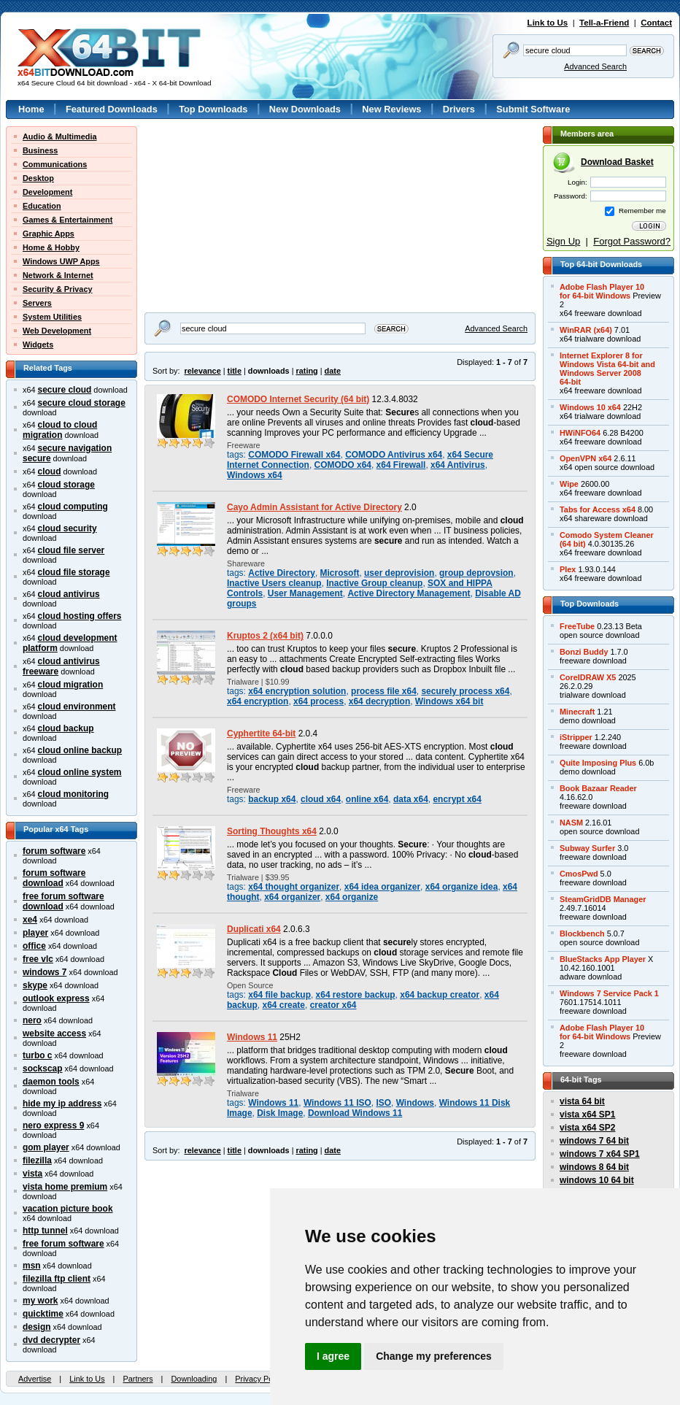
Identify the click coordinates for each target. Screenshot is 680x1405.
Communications (55, 164)
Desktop (38, 178)
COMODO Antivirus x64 (393, 455)
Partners (137, 1378)
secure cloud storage (81, 403)
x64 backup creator (439, 995)
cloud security (67, 528)
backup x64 (271, 799)
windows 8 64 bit (594, 1167)
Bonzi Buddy (584, 651)
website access (54, 1033)
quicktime (43, 1314)
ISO (383, 1103)
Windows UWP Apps (61, 261)
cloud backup (66, 728)
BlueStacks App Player (603, 959)
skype (35, 985)
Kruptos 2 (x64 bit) (265, 636)
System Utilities (52, 316)
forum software (54, 851)
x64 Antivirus (457, 465)
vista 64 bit (582, 1101)
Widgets (38, 344)
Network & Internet (58, 275)
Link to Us (548, 22)
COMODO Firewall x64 (294, 455)
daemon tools (51, 1082)
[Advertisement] (209, 172)
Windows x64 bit (449, 701)
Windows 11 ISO (337, 1103)
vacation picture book (68, 1209)
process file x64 (384, 691)
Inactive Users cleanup (274, 583)
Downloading (194, 1378)
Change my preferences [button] (434, 1356)
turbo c (38, 1055)
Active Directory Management (408, 593)
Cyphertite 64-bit (261, 733)
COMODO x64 (342, 465)
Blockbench (582, 933)
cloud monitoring (73, 794)
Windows (415, 1103)
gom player (46, 1147)
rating (306, 370)
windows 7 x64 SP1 (600, 1154)
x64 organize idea (461, 887)
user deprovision (399, 573)
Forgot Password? (632, 241)
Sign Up (563, 241)
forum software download (54, 878)
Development (47, 192)
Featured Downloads (112, 109)
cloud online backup (80, 750)
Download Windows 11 (355, 1113)
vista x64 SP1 (587, 1114)
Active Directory (281, 573)
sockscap (43, 1068)
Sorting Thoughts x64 (272, 831)
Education (42, 205)
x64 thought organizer (293, 887)
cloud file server (71, 550)
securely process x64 (465, 691)
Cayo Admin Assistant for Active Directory (314, 507)
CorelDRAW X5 (588, 677)
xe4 (30, 920)
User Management (305, 593)
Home (31, 109)
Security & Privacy (58, 289)
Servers (37, 303)
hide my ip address (62, 1103)
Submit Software (533, 109)
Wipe (569, 484)
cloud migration (71, 685)
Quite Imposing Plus (598, 762)
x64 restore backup (355, 995)
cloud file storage (74, 572)
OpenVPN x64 (585, 458)
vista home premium (65, 1187)
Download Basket (617, 162)
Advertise (34, 1378)
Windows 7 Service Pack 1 (609, 993)
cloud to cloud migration (60, 430)
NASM (571, 822)
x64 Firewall (401, 465)
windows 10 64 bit (597, 1180)
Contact (656, 22)
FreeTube (577, 626)
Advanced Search (595, 66)
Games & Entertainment (67, 219)
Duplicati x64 (254, 929)
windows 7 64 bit (594, 1141)
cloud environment (77, 706)
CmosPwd (579, 873)
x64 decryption (379, 701)
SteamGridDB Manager (603, 899)
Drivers (459, 109)
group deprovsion (476, 573)
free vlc (38, 959)
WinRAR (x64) (586, 330)
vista (32, 1174)
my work (40, 1301)
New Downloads (305, 109)
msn (32, 1265)
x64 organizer (292, 897)
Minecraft (577, 711)
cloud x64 (321, 799)
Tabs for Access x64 (597, 509)
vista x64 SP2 (587, 1128)
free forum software (63, 1244)
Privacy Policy (260, 1378)
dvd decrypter (51, 1340)
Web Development (57, 330)
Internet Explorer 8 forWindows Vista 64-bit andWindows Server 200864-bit (607, 368)
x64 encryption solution (297, 691)
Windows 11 (252, 1037)
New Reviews (391, 109)
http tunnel (45, 1230)
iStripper (576, 737)
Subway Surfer (587, 848)
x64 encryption (257, 701)
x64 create (284, 1005)
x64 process (318, 701)
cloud (49, 471)
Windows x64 (254, 475)
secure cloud (65, 390)
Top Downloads (213, 109)
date (333, 370)
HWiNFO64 (580, 432)
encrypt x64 (457, 799)
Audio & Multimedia (60, 136)
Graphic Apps (48, 233)
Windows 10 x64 (590, 407)
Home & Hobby (51, 247)
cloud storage (66, 485)
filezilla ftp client (56, 1279)
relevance (203, 370)
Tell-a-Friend (604, 22)
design (37, 1327)
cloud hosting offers (80, 616)
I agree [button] (333, 1356)
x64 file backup (279, 995)
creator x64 (333, 1005)
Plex (568, 569)
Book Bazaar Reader (598, 788)
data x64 (410, 799)
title (235, 370)
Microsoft (340, 573)
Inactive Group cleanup (374, 583)
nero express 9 (53, 1125)
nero (32, 1020)
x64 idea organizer (382, 887)
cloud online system (80, 772)
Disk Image (280, 1113)
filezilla (37, 1160)
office (34, 946)
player (35, 933)
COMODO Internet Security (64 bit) (298, 399)
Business (40, 150)
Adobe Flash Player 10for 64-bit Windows (602, 291)
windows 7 (44, 972)
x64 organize (351, 897)
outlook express (56, 998)
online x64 (367, 799)
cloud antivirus (69, 594)
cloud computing (73, 506)
